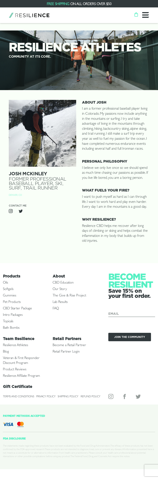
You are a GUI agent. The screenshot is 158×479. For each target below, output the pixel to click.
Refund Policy (90, 396)
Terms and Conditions (18, 396)
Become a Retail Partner (69, 345)
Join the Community (129, 336)
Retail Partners (67, 338)
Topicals (8, 321)
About (59, 276)
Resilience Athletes (15, 345)
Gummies (9, 296)
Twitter (138, 397)
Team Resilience (18, 338)
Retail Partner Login (66, 352)
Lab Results (60, 302)
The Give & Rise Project (69, 296)
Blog (6, 352)
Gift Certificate (17, 386)
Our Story (60, 289)
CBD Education (63, 283)
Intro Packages (13, 315)
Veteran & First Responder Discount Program (21, 361)
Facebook (125, 397)
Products (11, 276)
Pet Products (12, 302)
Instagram (111, 397)
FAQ (56, 309)
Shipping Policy (68, 396)
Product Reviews (14, 370)
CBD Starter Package (17, 309)
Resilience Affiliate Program (21, 376)
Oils (5, 283)
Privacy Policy (46, 396)
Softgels (8, 289)
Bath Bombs (11, 328)
